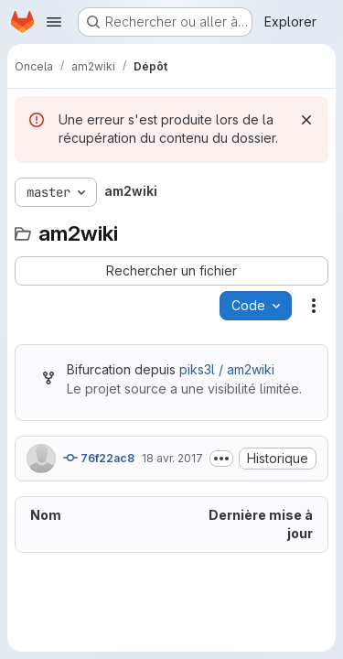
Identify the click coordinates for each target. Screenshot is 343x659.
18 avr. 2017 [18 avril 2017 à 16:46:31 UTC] (172, 458)
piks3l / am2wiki (226, 369)
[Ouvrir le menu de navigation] (54, 22)
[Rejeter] (306, 120)
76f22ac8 (98, 457)
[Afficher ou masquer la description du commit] (221, 458)
